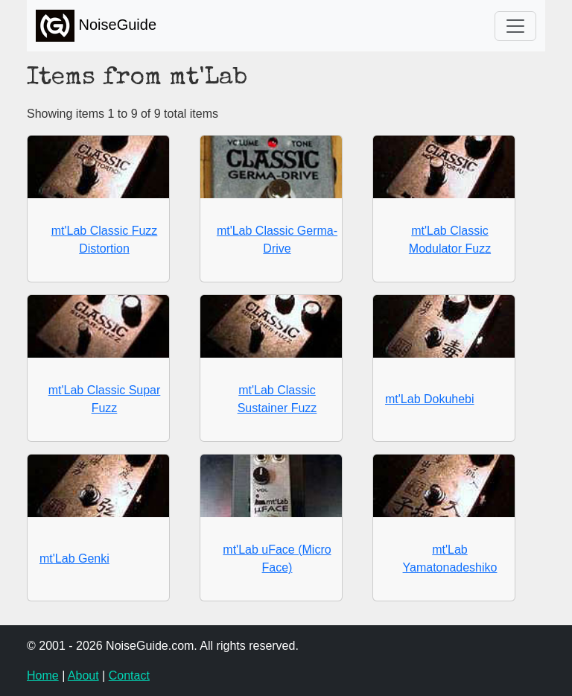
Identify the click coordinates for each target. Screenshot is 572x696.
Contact (129, 675)
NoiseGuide (96, 26)
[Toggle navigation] (515, 26)
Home (43, 675)
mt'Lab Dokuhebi (429, 399)
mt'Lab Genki (74, 558)
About (83, 675)
